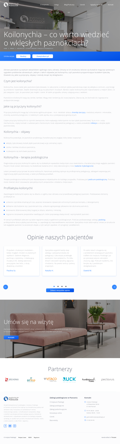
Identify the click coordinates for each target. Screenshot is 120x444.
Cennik (82, 5)
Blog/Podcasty (69, 5)
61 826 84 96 (90, 420)
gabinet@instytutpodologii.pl (96, 417)
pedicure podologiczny (97, 179)
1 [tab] (54, 286)
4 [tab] (66, 286)
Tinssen (113, 437)
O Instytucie (44, 5)
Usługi (56, 5)
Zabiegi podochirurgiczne (58, 409)
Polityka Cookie (22, 437)
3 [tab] (62, 286)
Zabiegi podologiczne (57, 406)
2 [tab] (58, 286)
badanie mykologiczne (84, 166)
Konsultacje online (56, 413)
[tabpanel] (21, 261)
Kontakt (110, 5)
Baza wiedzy (54, 420)
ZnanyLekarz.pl (43, 56)
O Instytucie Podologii (57, 402)
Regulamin (36, 437)
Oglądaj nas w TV (96, 5)
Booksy (23, 56)
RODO (30, 437)
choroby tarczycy (79, 112)
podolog (102, 220)
